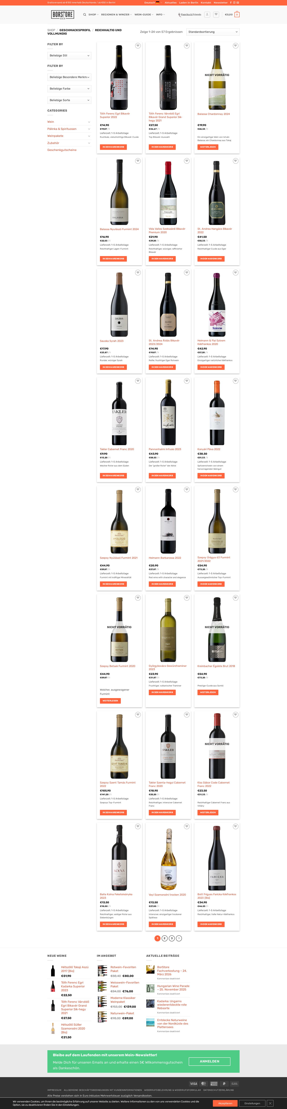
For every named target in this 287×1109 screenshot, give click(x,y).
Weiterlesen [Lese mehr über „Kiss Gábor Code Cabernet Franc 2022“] (208, 812)
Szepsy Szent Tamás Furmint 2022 (118, 784)
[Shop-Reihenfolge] (213, 32)
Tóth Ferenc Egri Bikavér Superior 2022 (115, 115)
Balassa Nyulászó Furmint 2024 (119, 229)
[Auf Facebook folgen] (231, 2)
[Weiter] (179, 938)
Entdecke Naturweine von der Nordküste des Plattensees (172, 1023)
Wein (50, 121)
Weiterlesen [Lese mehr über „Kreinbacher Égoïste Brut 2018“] (208, 692)
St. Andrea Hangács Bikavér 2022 (214, 230)
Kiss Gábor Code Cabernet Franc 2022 (213, 784)
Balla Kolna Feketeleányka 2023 (116, 896)
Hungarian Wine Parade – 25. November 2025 (173, 987)
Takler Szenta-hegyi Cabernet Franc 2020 (167, 784)
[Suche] (84, 14)
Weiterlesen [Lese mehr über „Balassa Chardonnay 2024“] (208, 147)
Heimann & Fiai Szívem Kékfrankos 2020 (211, 342)
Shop (93, 14)
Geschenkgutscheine (62, 150)
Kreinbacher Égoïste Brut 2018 (216, 666)
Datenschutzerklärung (218, 1090)
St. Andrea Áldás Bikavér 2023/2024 (164, 342)
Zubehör (53, 143)
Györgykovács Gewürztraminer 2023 (168, 667)
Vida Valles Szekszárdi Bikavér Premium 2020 (167, 230)
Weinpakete (55, 136)
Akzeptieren (225, 1103)
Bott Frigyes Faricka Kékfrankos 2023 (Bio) (216, 896)
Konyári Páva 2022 (208, 449)
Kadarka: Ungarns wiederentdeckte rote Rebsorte (172, 1004)
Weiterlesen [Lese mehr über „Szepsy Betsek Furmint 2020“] (110, 700)
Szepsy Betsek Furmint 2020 (117, 666)
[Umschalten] (89, 122)
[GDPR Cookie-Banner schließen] (270, 1103)
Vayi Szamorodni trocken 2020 (167, 894)
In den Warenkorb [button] (113, 147)
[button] (221, 2)
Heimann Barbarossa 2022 (165, 557)
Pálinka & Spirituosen (62, 129)
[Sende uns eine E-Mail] (238, 2)
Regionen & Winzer (116, 14)
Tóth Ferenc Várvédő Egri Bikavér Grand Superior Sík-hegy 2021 (165, 117)
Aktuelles (171, 2)
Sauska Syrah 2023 (112, 341)
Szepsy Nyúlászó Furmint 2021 (118, 557)
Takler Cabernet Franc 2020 (117, 449)
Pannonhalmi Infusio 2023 (165, 449)
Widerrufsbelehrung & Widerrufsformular (172, 1090)
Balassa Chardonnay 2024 (213, 114)
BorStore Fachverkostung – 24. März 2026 (172, 970)
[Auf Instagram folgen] (234, 2)
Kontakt (206, 2)
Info (160, 14)
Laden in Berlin (188, 2)
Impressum (54, 1090)
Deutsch (153, 2)
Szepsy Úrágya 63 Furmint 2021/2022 (213, 559)
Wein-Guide (144, 14)
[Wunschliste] (216, 15)
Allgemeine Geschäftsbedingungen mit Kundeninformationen (103, 1090)
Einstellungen (252, 1103)
